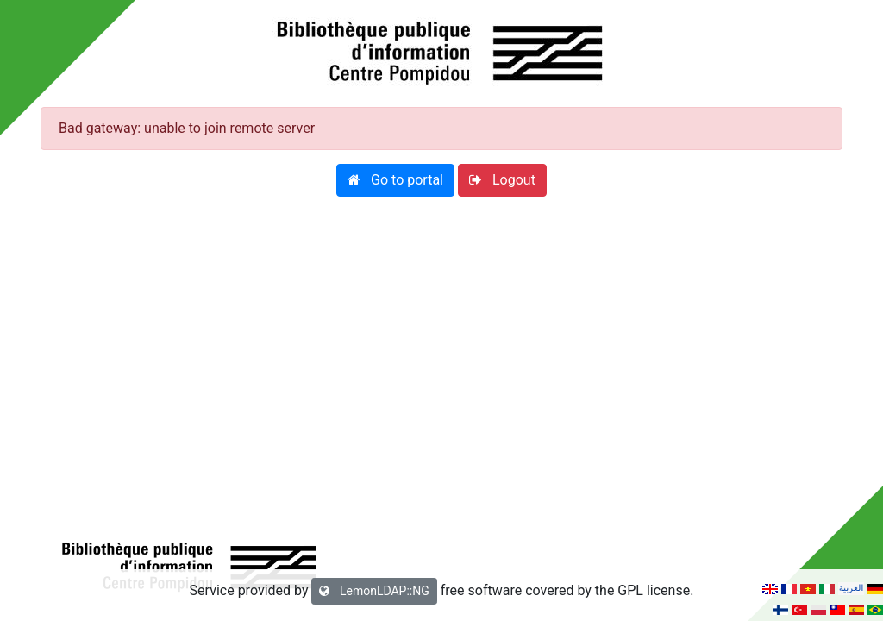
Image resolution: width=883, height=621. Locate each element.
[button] (395, 180)
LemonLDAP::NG (374, 591)
